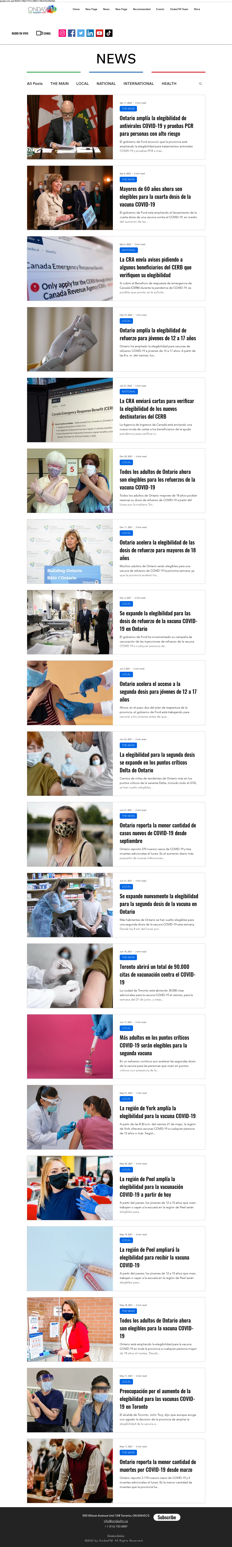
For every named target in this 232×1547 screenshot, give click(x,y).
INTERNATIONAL (138, 83)
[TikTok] (108, 33)
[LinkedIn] (90, 33)
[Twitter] (81, 33)
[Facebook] (71, 33)
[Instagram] (62, 33)
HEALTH (169, 83)
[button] (200, 84)
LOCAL (82, 83)
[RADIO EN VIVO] (19, 33)
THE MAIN (59, 83)
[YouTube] (99, 33)
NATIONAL (106, 83)
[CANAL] (43, 33)
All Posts (35, 83)
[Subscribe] (166, 1517)
